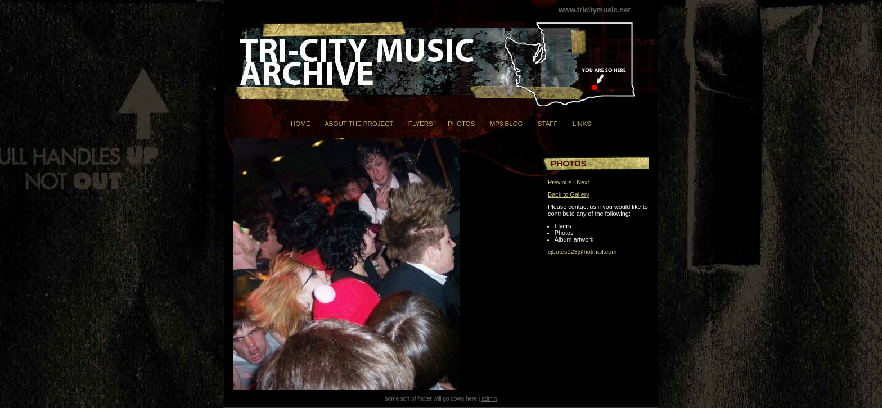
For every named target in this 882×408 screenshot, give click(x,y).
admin (489, 399)
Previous (560, 182)
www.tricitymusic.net (595, 10)
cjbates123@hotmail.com (582, 251)
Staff (548, 123)
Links (582, 123)
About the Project (359, 123)
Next (583, 182)
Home (300, 123)
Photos (461, 123)
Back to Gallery (569, 194)
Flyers (420, 123)
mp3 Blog (506, 123)
